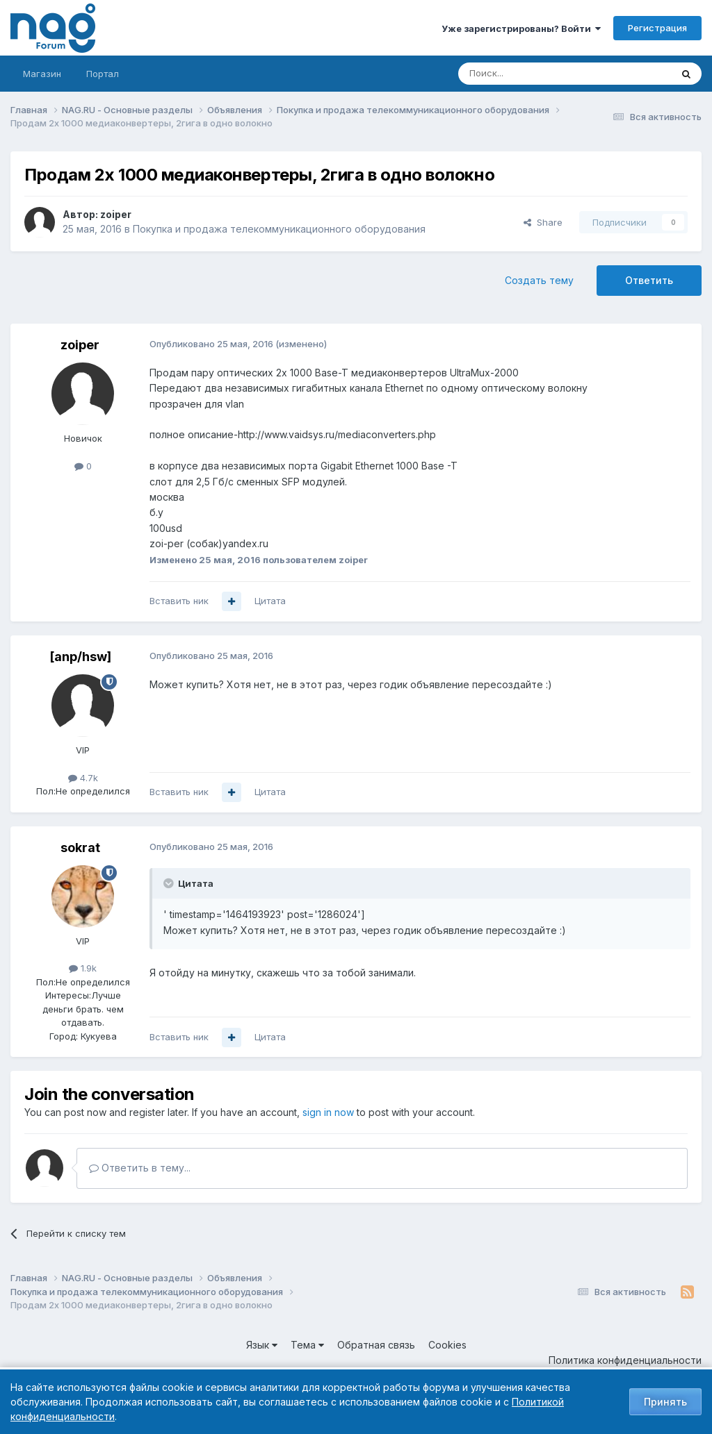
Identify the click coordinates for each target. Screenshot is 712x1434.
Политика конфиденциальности (625, 1360)
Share (543, 222)
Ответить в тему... (140, 1168)
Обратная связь (376, 1345)
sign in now (328, 1112)
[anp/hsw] (80, 656)
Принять (665, 1402)
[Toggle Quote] (169, 883)
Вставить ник (179, 600)
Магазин (42, 73)
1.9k (83, 968)
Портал (102, 73)
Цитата (270, 600)
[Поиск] (526, 73)
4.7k (83, 777)
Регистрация (657, 27)
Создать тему (539, 280)
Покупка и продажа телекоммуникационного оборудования (279, 229)
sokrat (80, 847)
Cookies (447, 1345)
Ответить (649, 280)
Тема (307, 1345)
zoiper (115, 214)
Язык (261, 1345)
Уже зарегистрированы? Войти (521, 28)
